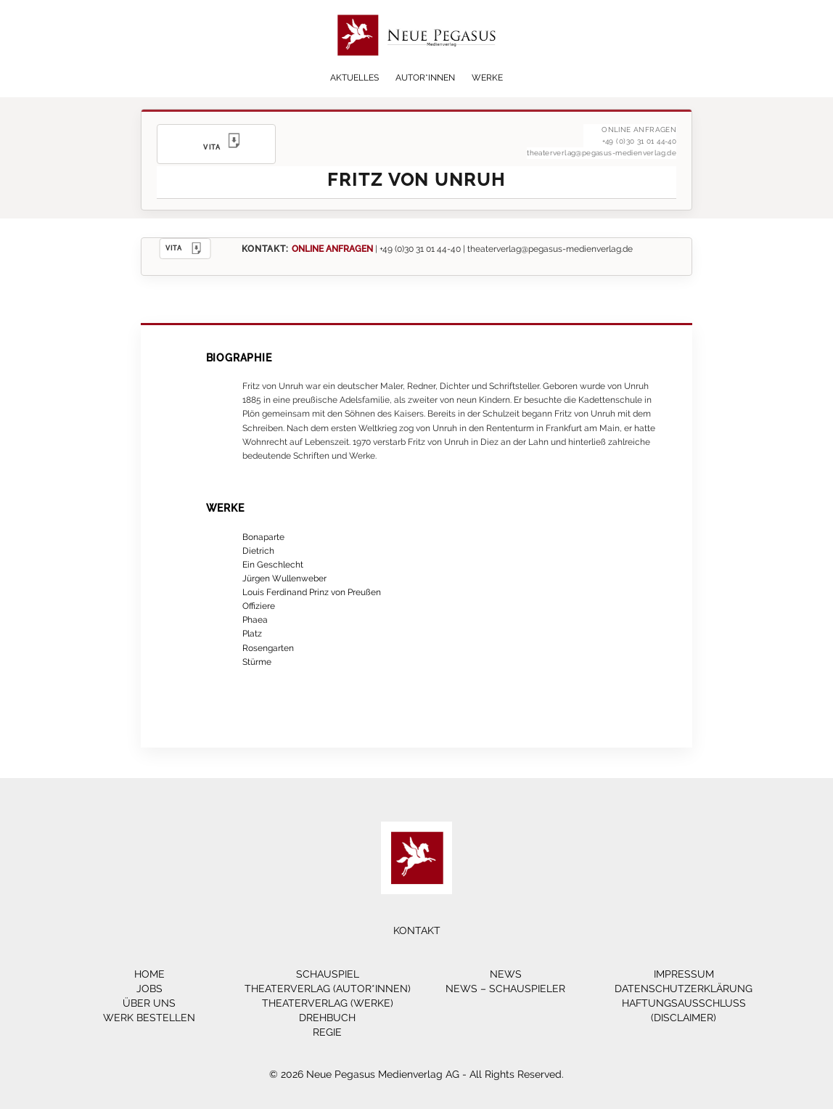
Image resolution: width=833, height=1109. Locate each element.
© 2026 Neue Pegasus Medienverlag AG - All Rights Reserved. (416, 1074)
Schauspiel (327, 974)
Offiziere (258, 605)
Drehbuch (327, 1017)
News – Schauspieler (505, 988)
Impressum (684, 974)
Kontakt (416, 930)
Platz (252, 633)
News (506, 974)
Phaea (255, 619)
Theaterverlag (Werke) (327, 1003)
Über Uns (149, 1003)
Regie (327, 1032)
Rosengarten (268, 647)
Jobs (149, 988)
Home (149, 974)
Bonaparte (263, 536)
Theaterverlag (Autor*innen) (328, 988)
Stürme (256, 661)
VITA (185, 248)
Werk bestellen (149, 1017)
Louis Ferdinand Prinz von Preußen (311, 591)
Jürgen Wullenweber (284, 578)
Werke (487, 78)
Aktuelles (354, 78)
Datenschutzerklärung (683, 988)
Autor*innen (425, 78)
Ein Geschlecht (272, 564)
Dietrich (258, 550)
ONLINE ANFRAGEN (332, 248)
